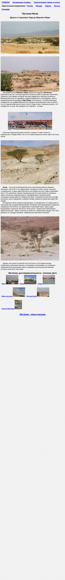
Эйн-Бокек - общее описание (32, 314)
